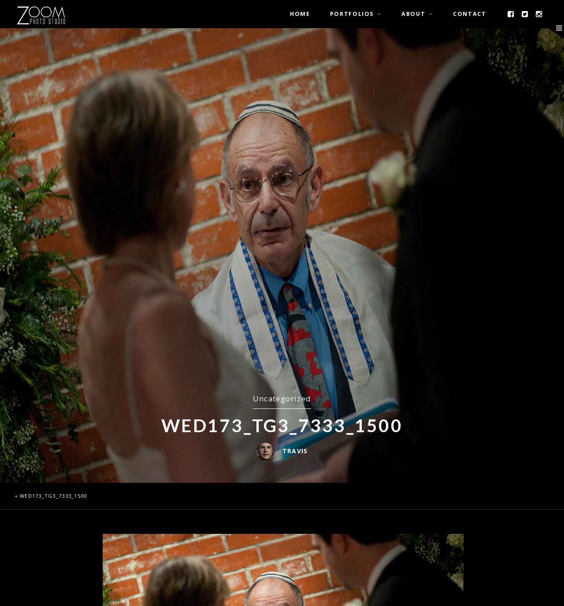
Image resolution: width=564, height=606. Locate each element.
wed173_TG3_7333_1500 (53, 495)
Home (300, 14)
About (413, 14)
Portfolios (352, 14)
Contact (469, 14)
